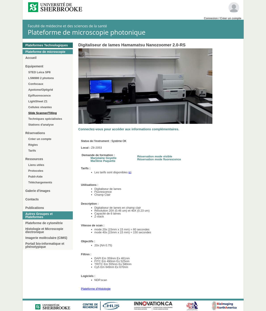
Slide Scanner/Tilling (42, 113)
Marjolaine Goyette (104, 158)
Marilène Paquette (103, 161)
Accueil (31, 58)
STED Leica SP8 (39, 72)
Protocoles (35, 170)
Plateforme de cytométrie (44, 223)
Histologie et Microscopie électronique (44, 230)
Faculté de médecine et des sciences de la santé (67, 26)
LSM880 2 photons (41, 78)
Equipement (34, 66)
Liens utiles (36, 165)
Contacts (32, 199)
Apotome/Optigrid (40, 89)
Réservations (35, 133)
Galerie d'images (37, 191)
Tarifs (32, 150)
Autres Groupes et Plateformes (39, 215)
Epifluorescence (39, 95)
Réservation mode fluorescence (159, 159)
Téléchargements (40, 182)
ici (129, 172)
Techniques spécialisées (45, 118)
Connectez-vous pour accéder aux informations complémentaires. (128, 129)
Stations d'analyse (41, 124)
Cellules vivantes (40, 107)
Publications (34, 208)
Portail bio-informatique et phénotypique (44, 245)
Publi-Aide (35, 176)
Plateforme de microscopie (45, 52)
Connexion (211, 18)
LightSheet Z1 (38, 101)
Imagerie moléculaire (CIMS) (46, 238)
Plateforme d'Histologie (96, 288)
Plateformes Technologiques (46, 45)
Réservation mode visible (154, 156)
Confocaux (35, 84)
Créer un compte (230, 18)
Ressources (34, 159)
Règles (33, 144)
